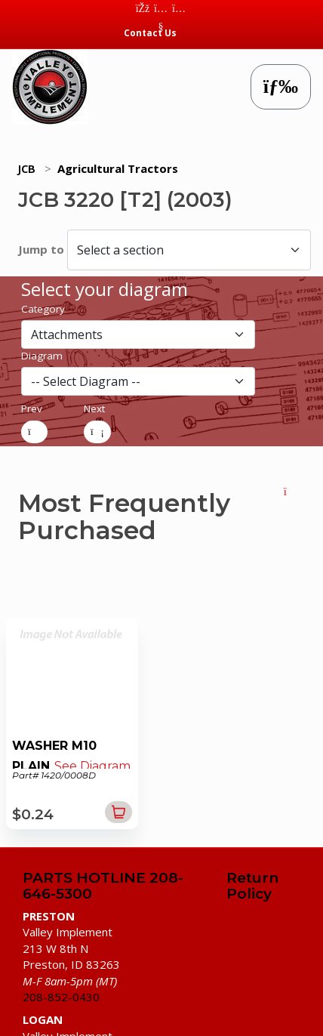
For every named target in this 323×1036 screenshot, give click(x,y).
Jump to (42, 249)
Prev (31, 408)
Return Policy (252, 886)
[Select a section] (189, 250)
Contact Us (150, 32)
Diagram (42, 355)
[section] (138, 334)
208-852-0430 (61, 996)
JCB (26, 168)
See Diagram (92, 766)
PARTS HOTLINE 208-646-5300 (103, 886)
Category (43, 309)
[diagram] (138, 381)
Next (94, 408)
